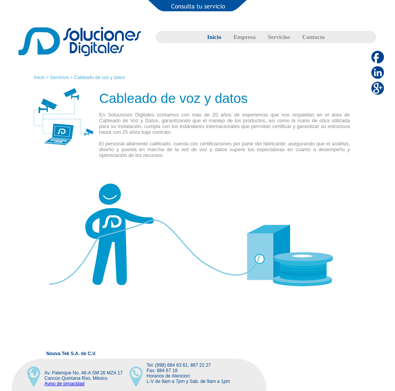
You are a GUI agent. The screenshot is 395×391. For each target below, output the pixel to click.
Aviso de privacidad (64, 383)
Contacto (313, 37)
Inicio (214, 37)
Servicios (279, 37)
